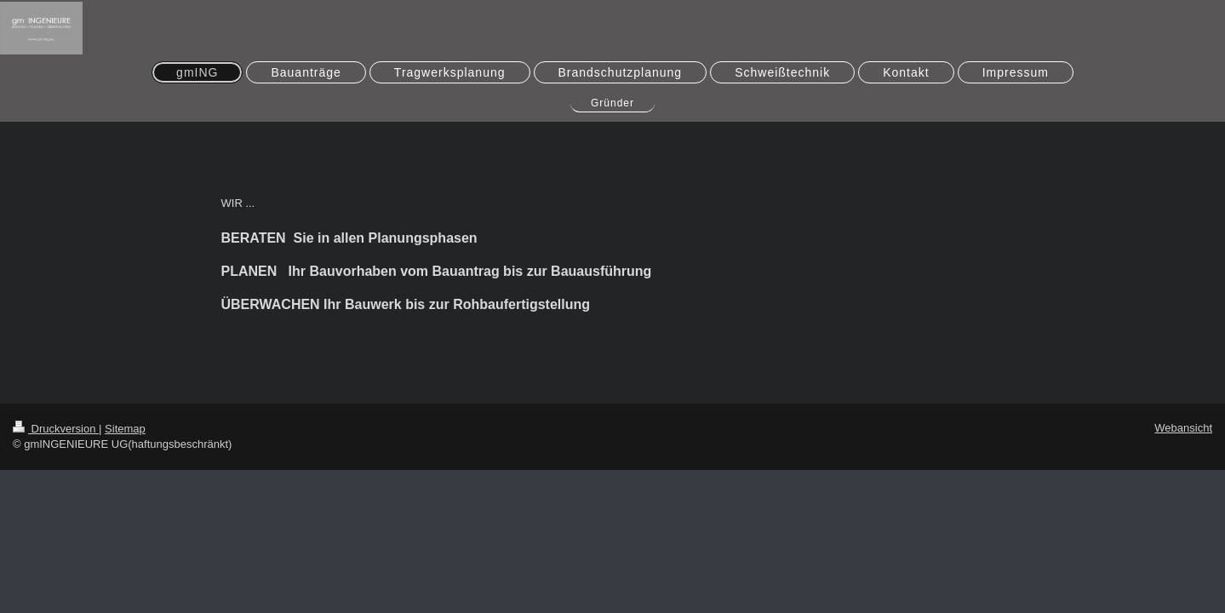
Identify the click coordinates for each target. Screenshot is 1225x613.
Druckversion (56, 428)
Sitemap (125, 428)
